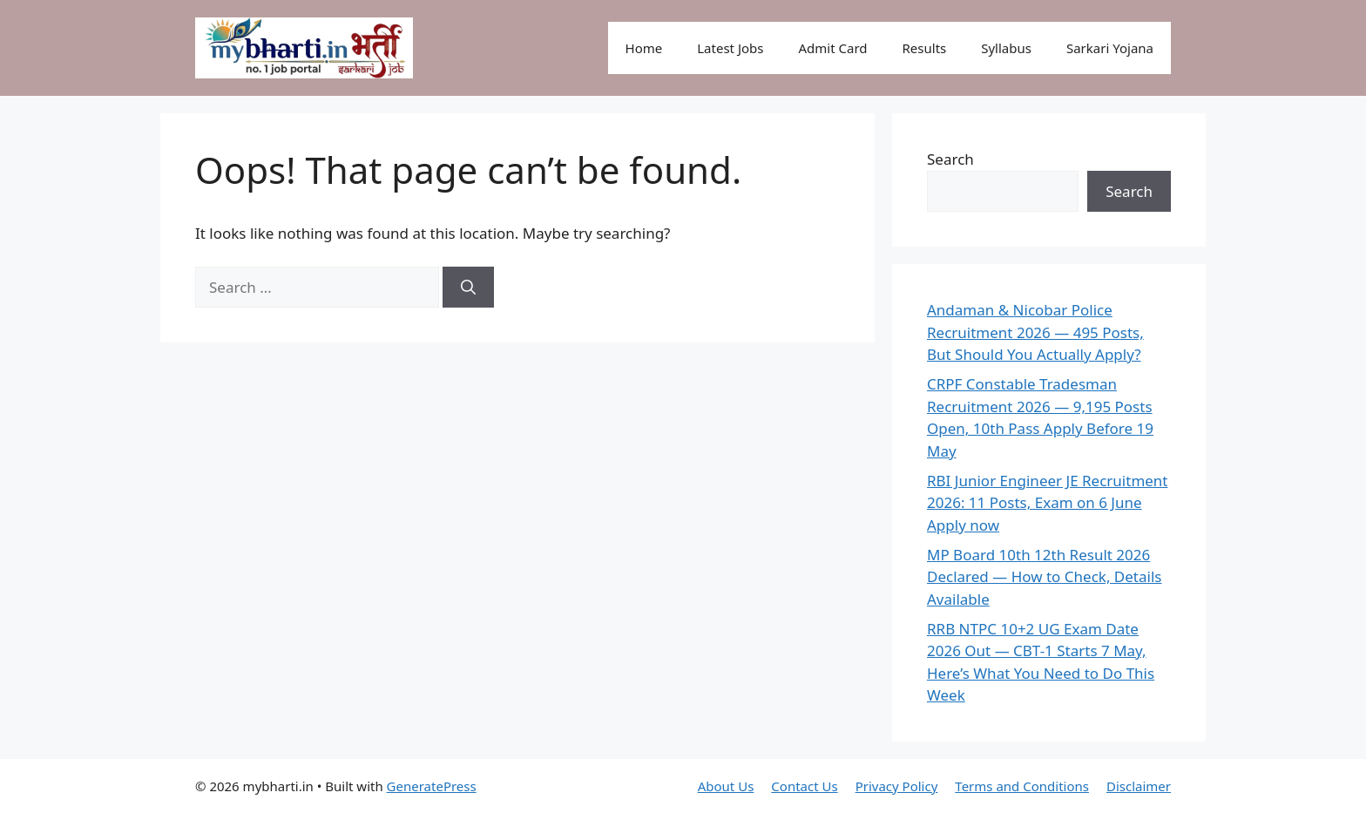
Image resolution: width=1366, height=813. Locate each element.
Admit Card (832, 48)
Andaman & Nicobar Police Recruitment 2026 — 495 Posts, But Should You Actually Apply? (1035, 332)
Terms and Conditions (1022, 786)
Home (644, 48)
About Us (726, 786)
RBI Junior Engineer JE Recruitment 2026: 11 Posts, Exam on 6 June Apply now (1047, 503)
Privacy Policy (896, 786)
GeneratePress (432, 786)
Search (950, 159)
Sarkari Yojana (1109, 48)
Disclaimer (1138, 786)
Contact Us (804, 786)
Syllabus (1006, 48)
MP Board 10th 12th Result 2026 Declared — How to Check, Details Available (1044, 577)
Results (925, 48)
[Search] (468, 287)
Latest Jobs (730, 48)
